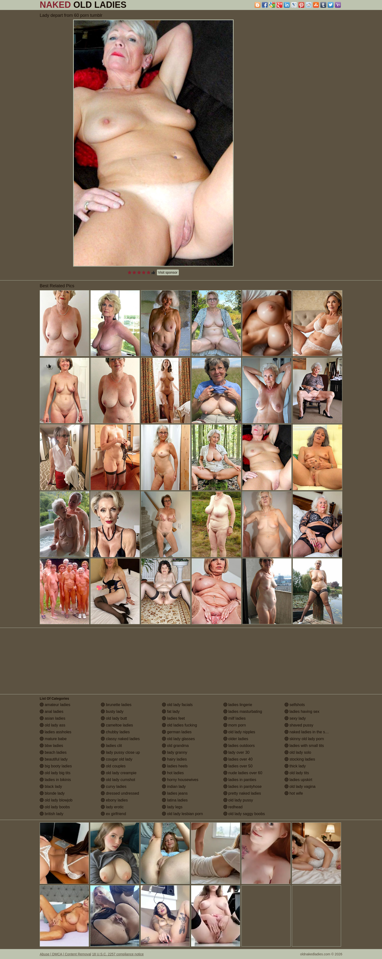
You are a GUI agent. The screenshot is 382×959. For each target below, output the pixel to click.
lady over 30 (236, 752)
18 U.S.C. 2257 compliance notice (118, 954)
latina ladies (175, 800)
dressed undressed (120, 793)
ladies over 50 (238, 766)
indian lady (174, 786)
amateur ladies (55, 705)
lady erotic (112, 807)
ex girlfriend (113, 814)
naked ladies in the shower (310, 732)
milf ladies (234, 718)
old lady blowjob (56, 800)
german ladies (176, 732)
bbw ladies (51, 746)
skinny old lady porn (304, 739)
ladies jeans (175, 793)
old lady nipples (239, 732)
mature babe (53, 739)
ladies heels (175, 766)
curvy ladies (113, 786)
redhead (233, 807)
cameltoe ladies (117, 725)
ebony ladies (114, 800)
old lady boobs (55, 807)
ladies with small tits (304, 746)
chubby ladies (115, 732)
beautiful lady (54, 759)
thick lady (295, 766)
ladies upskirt (298, 780)
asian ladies (52, 718)
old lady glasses (178, 739)
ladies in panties (239, 780)
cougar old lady (116, 759)
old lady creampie (118, 773)
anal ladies (51, 711)
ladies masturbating (242, 711)
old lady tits (297, 773)
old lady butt (114, 718)
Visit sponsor (168, 272)
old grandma (175, 746)
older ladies (235, 739)
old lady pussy (238, 800)
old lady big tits (55, 773)
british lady (51, 814)
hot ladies (173, 773)
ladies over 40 (238, 759)
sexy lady (295, 718)
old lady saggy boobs (244, 814)
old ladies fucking (179, 725)
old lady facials (177, 705)
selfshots (295, 705)
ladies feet (173, 718)
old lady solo (298, 752)
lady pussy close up (120, 752)
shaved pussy (299, 725)
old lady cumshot (118, 780)
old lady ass (52, 725)
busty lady (112, 711)
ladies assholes (55, 732)
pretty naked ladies (242, 793)
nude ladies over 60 (242, 773)
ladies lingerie (237, 705)
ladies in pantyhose (242, 786)
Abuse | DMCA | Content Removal (65, 954)
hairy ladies (174, 759)
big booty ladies (56, 766)
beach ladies (53, 752)
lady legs (172, 807)
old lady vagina (300, 786)
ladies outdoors (239, 746)
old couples (113, 766)
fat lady (171, 711)
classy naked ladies (120, 739)
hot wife (294, 793)
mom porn (234, 725)
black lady (51, 786)
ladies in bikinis (55, 780)
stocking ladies (300, 759)
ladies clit (111, 746)
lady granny (174, 752)
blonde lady (52, 793)
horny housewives (180, 780)
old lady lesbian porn (182, 814)
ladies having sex (302, 711)
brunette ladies (116, 705)
